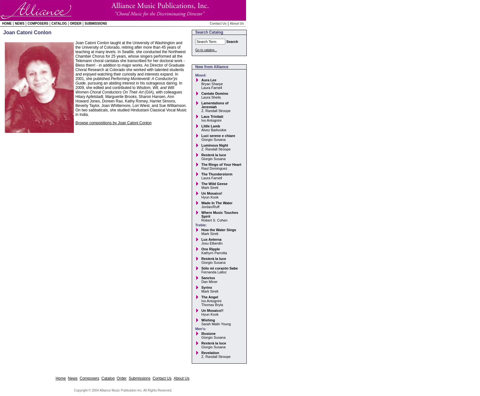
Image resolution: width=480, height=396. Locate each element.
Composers (37, 23)
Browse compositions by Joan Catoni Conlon (113, 123)
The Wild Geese (214, 184)
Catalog (59, 23)
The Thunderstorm (216, 174)
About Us (237, 23)
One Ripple (210, 249)
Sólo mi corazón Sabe (219, 268)
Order (75, 23)
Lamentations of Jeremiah (214, 105)
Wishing (208, 320)
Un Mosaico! (211, 193)
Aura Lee (208, 80)
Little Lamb (210, 126)
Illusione (208, 333)
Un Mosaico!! (212, 310)
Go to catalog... (206, 50)
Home (7, 23)
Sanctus (208, 278)
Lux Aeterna (211, 239)
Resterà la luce (213, 155)
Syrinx (206, 287)
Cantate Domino (214, 93)
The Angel (209, 297)
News (19, 23)
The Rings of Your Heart (221, 164)
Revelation (210, 353)
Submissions (96, 23)
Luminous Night (214, 145)
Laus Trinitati (212, 116)
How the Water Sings (218, 230)
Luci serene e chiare (218, 136)
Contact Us (218, 23)
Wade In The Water (217, 203)
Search (232, 42)
